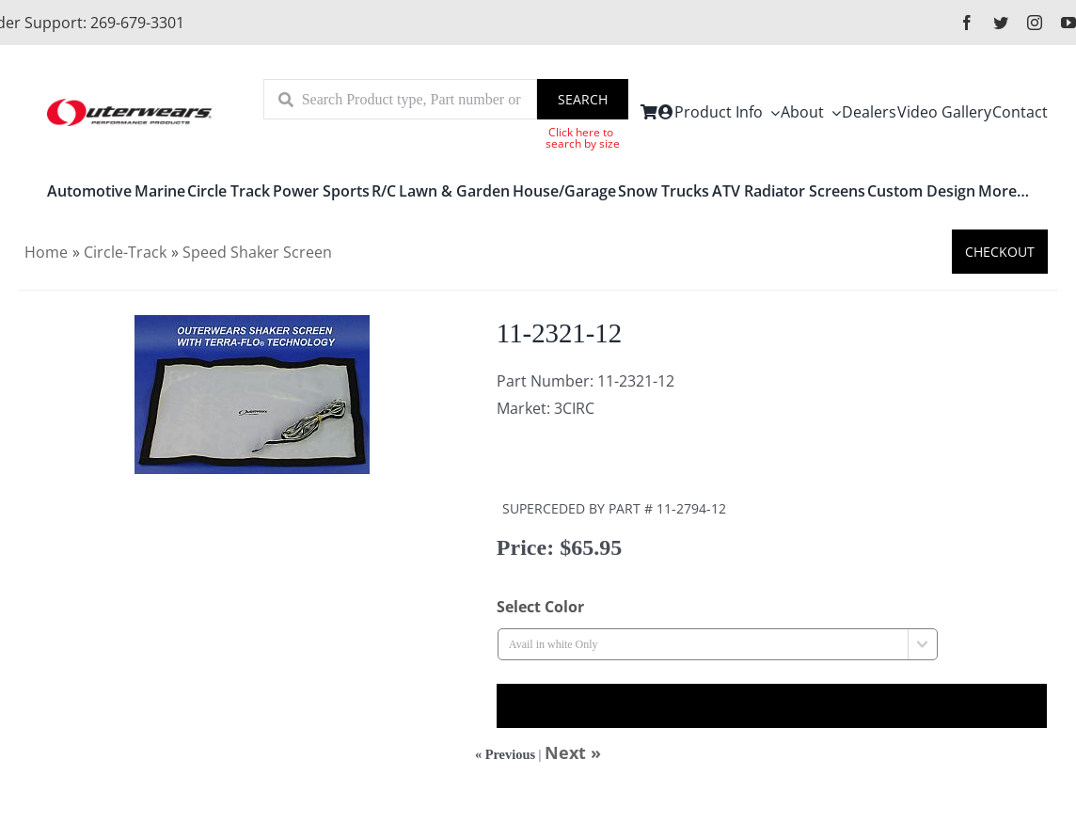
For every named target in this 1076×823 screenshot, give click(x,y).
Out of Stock (771, 706)
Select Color (540, 606)
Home (46, 252)
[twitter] (1000, 22)
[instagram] (1034, 22)
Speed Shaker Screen (257, 252)
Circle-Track (125, 252)
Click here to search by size (583, 137)
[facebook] (966, 22)
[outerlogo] (129, 106)
